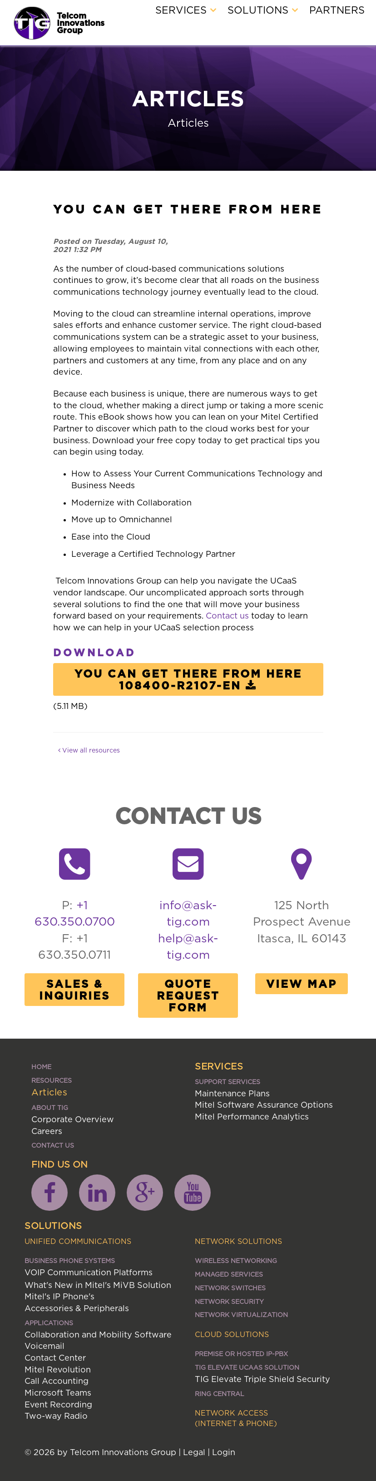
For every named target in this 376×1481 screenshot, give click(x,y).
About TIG (49, 1107)
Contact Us (52, 1145)
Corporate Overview (72, 1119)
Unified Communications (78, 1241)
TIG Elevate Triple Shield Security (262, 1379)
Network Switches (230, 1287)
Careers (46, 1131)
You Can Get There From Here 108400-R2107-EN (188, 679)
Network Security (229, 1301)
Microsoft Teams (58, 1392)
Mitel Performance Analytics (252, 1116)
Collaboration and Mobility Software (98, 1334)
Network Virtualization (241, 1314)
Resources (51, 1080)
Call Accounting (57, 1381)
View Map (301, 984)
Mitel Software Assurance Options (264, 1104)
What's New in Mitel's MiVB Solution (98, 1285)
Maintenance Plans (232, 1093)
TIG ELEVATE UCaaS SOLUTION (247, 1367)
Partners (337, 10)
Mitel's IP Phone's (59, 1296)
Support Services (227, 1081)
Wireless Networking (236, 1260)
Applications (49, 1322)
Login (223, 1452)
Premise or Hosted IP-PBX (241, 1353)
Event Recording (58, 1404)
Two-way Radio (56, 1416)
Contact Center (55, 1357)
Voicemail (44, 1346)
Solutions (263, 10)
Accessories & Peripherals (77, 1308)
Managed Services (229, 1274)
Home (41, 1066)
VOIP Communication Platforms (89, 1272)
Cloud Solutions (232, 1334)
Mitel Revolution (58, 1369)
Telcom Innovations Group (80, 23)
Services (185, 10)
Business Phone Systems (70, 1260)
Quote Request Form (188, 995)
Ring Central (219, 1393)
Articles (49, 1092)
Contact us (227, 615)
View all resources (89, 750)
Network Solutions (238, 1241)
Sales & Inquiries (74, 989)
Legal (194, 1452)
